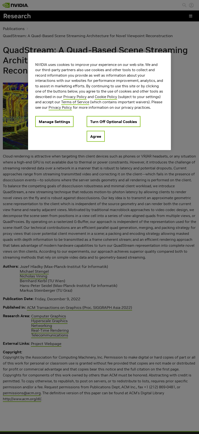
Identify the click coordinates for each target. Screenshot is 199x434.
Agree (95, 136)
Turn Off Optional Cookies (113, 121)
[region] (99, 101)
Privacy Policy (75, 96)
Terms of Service (75, 102)
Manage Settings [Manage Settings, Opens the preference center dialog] (54, 121)
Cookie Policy (106, 96)
